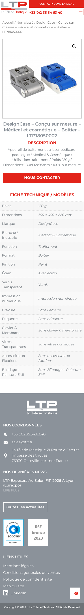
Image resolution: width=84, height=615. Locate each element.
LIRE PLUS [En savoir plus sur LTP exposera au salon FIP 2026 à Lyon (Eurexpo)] (11, 490)
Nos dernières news (25, 472)
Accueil (8, 22)
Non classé (25, 22)
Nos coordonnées (22, 425)
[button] (81, 12)
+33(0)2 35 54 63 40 (45, 12)
